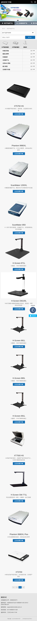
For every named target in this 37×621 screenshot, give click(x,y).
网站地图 (9, 618)
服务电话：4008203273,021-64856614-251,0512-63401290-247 (14, 603)
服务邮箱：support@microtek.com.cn (11, 607)
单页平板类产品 (10, 28)
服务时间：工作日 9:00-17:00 (9, 612)
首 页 (3, 28)
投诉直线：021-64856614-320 (9, 609)
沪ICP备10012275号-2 (27, 618)
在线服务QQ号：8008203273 (9, 600)
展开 (32, 50)
